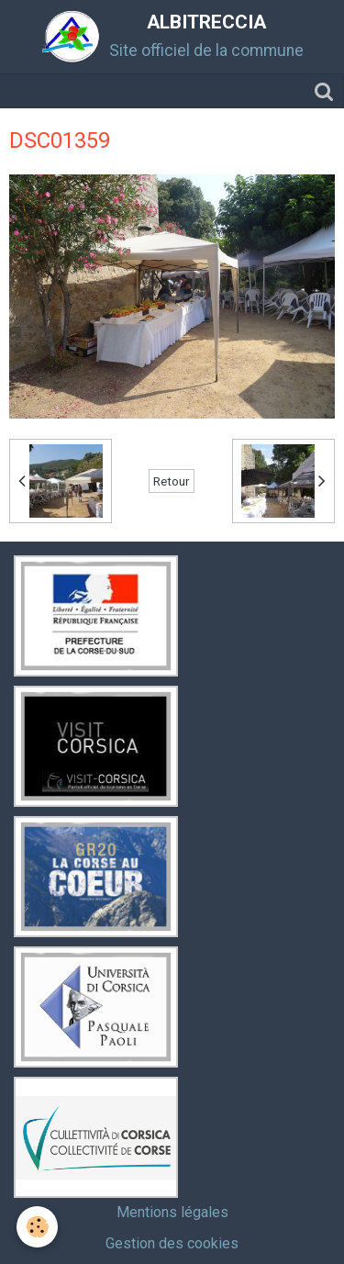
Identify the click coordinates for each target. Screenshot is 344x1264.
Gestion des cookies (172, 1243)
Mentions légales (172, 1212)
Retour (171, 481)
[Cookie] (37, 1226)
